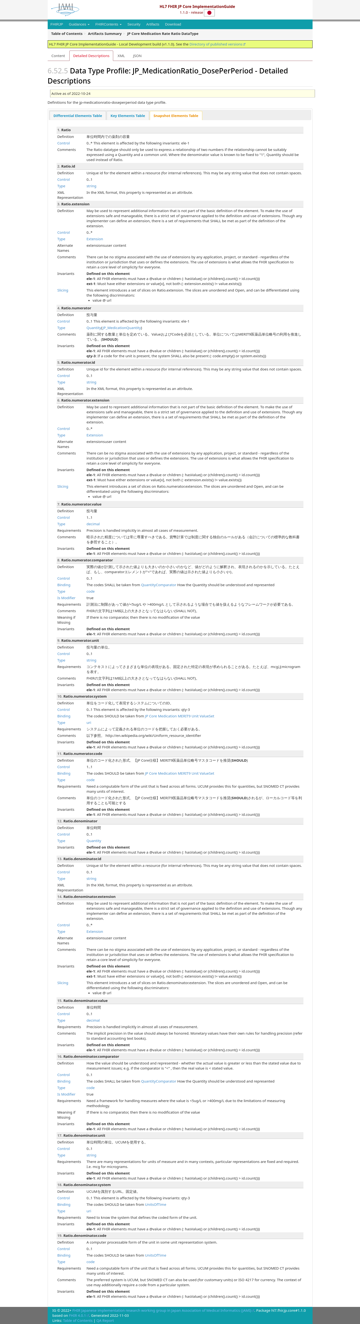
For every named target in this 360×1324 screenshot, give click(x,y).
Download (173, 24)
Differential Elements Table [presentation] (77, 115)
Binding (63, 584)
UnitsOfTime (155, 1204)
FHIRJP (57, 24)
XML (121, 55)
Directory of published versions (216, 44)
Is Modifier (66, 597)
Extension (94, 238)
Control (63, 143)
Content (58, 55)
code (90, 591)
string (91, 185)
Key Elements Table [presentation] (128, 115)
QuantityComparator (158, 584)
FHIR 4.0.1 (77, 1315)
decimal (93, 523)
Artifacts (152, 24)
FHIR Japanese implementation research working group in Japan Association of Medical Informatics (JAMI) (161, 1310)
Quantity (93, 327)
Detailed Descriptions (91, 55)
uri (88, 722)
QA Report (105, 1320)
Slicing (62, 290)
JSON (137, 55)
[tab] (78, 115)
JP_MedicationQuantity (122, 327)
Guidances (79, 24)
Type (61, 185)
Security (133, 24)
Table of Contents (78, 1320)
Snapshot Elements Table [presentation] (176, 115)
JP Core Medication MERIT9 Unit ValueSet (179, 716)
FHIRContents (108, 24)
